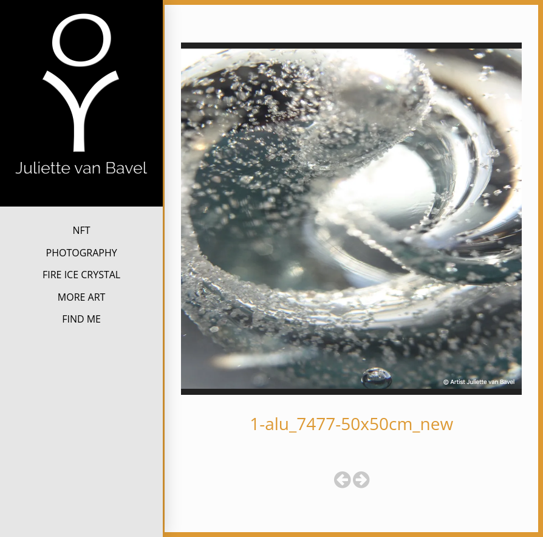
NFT (81, 230)
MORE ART (82, 297)
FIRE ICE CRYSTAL (81, 274)
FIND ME (81, 319)
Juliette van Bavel (82, 196)
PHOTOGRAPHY (81, 252)
